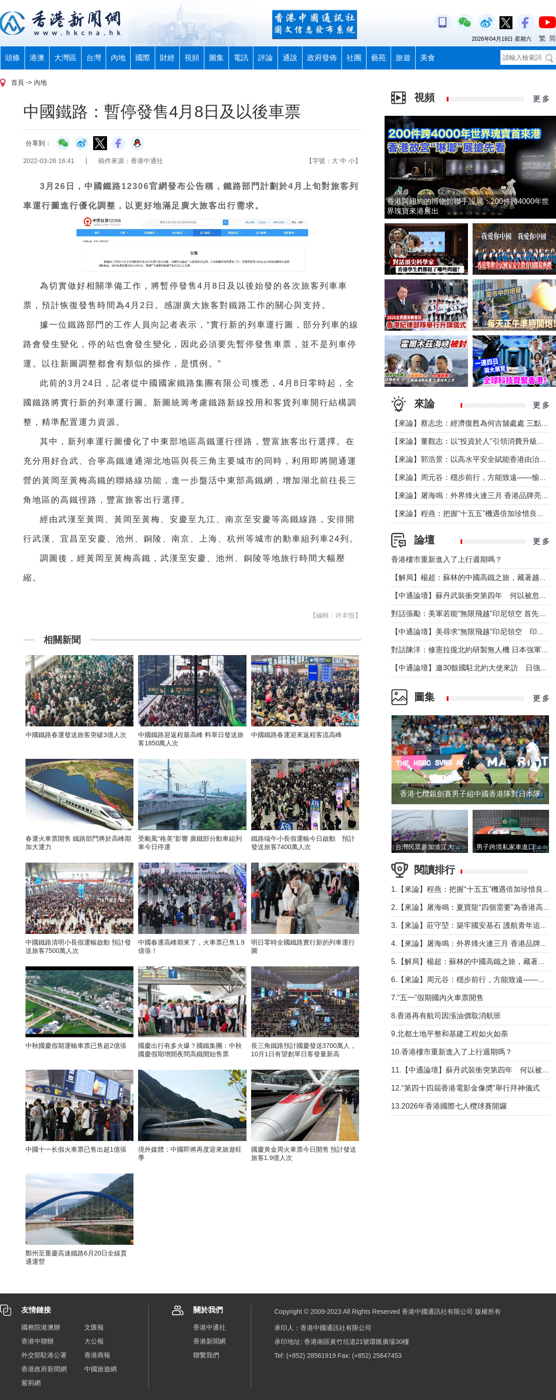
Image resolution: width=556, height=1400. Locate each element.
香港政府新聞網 (44, 1369)
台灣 (93, 58)
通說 (290, 58)
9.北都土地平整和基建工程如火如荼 (449, 1034)
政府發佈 (322, 58)
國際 (142, 58)
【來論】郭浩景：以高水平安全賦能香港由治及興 (472, 459)
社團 (354, 58)
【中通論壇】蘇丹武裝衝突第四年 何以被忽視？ (472, 595)
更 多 (541, 99)
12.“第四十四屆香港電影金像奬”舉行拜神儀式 (465, 1088)
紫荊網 (31, 1383)
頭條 (12, 58)
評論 (265, 58)
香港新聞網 (209, 1341)
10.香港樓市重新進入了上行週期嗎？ (451, 1052)
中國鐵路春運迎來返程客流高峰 (296, 734)
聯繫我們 (206, 1355)
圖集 (216, 58)
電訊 (241, 58)
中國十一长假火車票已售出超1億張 (75, 1149)
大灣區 (65, 58)
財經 (167, 58)
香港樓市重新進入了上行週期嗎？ (446, 559)
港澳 (37, 58)
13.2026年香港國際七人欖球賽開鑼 (449, 1106)
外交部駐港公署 (44, 1355)
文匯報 (94, 1327)
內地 (118, 58)
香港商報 (97, 1355)
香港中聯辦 (37, 1341)
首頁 (17, 82)
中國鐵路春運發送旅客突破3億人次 (75, 734)
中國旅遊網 (100, 1369)
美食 (427, 58)
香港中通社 (209, 1327)
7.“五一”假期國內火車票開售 (437, 998)
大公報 (94, 1341)
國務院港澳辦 (40, 1327)
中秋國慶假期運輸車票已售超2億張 (75, 1045)
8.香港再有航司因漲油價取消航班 (446, 1016)
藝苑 (378, 58)
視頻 (191, 58)
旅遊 (403, 58)
